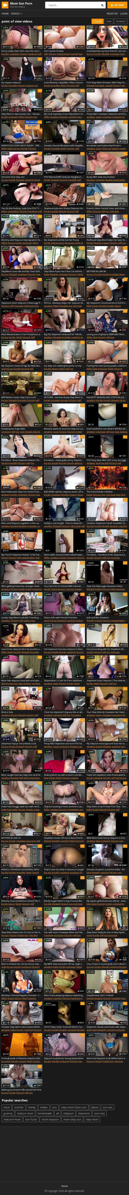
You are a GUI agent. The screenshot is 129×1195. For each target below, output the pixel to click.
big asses (69, 242)
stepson (68, 1113)
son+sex (99, 1113)
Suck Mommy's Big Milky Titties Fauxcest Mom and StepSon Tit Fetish (64, 82)
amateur (54, 116)
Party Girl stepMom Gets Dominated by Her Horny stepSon (107, 774)
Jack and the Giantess (98, 617)
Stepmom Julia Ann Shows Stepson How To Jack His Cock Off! (64, 208)
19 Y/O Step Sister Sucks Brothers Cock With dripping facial (64, 1026)
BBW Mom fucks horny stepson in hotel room (107, 837)
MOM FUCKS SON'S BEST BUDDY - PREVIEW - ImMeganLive (21, 145)
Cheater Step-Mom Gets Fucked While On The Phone (21, 1026)
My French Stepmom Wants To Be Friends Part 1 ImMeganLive (21, 554)
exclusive (13, 116)
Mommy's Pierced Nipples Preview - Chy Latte (21, 995)
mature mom (25, 1113)
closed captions (74, 463)
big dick (5, 53)
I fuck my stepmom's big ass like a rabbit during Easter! (64, 712)
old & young (29, 777)
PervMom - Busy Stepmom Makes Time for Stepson (21, 460)
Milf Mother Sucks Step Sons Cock (18, 397)
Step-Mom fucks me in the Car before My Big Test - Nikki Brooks (64, 271)
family (32, 1107)
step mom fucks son (74, 1107)
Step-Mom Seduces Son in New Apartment (107, 932)
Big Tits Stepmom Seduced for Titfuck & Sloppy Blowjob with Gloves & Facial (64, 334)
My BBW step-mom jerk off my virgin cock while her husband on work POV (64, 963)
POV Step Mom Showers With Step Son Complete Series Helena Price (107, 82)
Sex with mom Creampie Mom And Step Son (64, 932)
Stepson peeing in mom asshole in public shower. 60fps (64, 806)
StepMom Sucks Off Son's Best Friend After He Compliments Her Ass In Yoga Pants (64, 837)
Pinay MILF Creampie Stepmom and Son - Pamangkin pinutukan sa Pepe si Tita (107, 113)
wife (46, 53)
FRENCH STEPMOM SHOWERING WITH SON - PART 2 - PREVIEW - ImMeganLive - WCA (21, 869)
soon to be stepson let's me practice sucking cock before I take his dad (21, 649)
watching (83, 53)
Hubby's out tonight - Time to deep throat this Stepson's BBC (64, 523)
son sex (107, 1107)
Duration (120, 21)
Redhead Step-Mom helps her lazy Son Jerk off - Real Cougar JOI (107, 239)
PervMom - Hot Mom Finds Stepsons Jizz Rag (107, 554)
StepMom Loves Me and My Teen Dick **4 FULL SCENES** (21, 271)
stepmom (84, 1113)
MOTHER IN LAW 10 (10, 837)
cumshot (72, 116)
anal (3, 368)
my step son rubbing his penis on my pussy (64, 365)
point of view (81, 242)
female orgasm (41, 179)
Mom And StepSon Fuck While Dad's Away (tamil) (107, 1058)
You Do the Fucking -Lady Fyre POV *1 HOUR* (21, 208)
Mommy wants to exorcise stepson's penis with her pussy (64, 428)
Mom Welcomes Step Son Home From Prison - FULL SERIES (21, 491)
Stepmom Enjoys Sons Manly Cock (18, 743)
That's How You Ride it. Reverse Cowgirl (64, 869)
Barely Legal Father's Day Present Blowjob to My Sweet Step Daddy (64, 900)
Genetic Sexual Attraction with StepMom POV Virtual (64, 145)
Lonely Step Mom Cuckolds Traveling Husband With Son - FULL (21, 617)
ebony (117, 305)
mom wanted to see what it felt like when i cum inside (107, 428)
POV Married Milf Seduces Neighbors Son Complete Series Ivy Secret (64, 176)
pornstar (77, 305)
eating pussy (57, 242)
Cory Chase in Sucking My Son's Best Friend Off (107, 963)
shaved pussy (58, 589)
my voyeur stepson (11, 82)
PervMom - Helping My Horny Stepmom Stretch (64, 460)
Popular (97, 21)
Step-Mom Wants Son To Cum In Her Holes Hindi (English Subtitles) (21, 932)
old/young (29, 305)
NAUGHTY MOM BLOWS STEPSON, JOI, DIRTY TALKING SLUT (107, 397)
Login (123, 13)
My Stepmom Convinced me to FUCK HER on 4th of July (107, 302)
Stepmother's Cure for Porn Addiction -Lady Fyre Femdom (64, 680)
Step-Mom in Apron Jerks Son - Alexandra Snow (21, 113)
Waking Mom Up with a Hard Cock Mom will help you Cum (64, 774)
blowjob (105, 53)
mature (30, 85)
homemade (45, 1113)
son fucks (31, 1119)
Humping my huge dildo (13, 428)
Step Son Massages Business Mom (104, 586)
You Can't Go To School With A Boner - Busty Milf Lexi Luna (64, 586)
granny (8, 1113)
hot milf (74, 53)
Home (5, 13)
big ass (52, 53)
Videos (17, 13)
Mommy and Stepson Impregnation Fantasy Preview (21, 239)
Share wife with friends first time (60, 617)
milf (40, 53)
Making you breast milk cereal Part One (21, 1089)
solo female (26, 431)
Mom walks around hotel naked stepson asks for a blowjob (64, 554)
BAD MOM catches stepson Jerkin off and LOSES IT (64, 491)
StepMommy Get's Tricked (100, 995)
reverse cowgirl (74, 589)
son (54, 1107)
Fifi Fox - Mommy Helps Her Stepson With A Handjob (64, 302)
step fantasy (39, 431)
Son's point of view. (54, 50)
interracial (75, 526)
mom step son (72, 1119)
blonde (62, 211)
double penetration (115, 179)
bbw (89, 305)
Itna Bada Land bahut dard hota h (104, 145)
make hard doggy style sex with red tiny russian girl (21, 806)
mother (19, 1107)
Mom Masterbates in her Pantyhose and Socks (21, 334)
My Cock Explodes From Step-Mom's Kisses (64, 113)
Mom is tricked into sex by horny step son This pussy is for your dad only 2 (21, 963)
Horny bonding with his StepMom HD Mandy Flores (107, 649)
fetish (63, 85)
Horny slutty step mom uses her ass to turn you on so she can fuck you (21, 50)
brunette (12, 85)
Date (109, 21)
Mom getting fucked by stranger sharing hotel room (21, 586)
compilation (13, 211)
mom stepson (50, 1119)
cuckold (108, 85)
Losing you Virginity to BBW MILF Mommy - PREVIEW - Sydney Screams (107, 334)
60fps (47, 116)
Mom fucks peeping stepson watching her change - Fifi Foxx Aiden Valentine (64, 995)
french (4, 557)
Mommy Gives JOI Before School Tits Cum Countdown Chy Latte (21, 900)
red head (110, 494)
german (64, 400)
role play (114, 211)
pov (36, 85)
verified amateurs (41, 683)
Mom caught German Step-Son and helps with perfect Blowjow (21, 774)
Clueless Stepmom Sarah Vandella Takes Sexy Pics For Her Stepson (107, 523)
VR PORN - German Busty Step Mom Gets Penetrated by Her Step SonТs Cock (64, 397)
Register (112, 13)
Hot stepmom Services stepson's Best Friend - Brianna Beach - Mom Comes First (64, 649)
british (28, 589)
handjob (72, 179)
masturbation (28, 557)
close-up (106, 148)
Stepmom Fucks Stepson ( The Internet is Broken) (107, 680)
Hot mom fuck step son (13, 176)
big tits (97, 53)
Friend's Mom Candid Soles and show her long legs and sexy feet (107, 208)
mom (7, 1107)
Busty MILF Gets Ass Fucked (101, 176)
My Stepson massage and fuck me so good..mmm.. (107, 743)
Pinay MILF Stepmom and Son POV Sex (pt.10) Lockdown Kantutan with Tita (64, 743)
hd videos (76, 715)
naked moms (63, 53)
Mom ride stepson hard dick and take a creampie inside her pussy (21, 680)
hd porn (23, 53)
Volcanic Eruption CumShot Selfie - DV (106, 869)
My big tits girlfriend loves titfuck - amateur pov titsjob (107, 900)
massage (19, 305)
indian (79, 431)
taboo (94, 1107)
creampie (14, 53)
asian (99, 116)
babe (10, 148)
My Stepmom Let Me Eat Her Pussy (61, 239)
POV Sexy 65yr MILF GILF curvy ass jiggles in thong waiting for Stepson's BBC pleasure (107, 460)
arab (3, 966)
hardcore (32, 53)
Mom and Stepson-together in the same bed (21, 523)
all (57, 1113)
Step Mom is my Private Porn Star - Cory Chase (107, 806)
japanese (124, 274)
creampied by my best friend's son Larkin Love (107, 50)
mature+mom (12, 1119)
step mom (92, 1119)
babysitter (12, 809)
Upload (117, 5)
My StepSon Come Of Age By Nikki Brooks (21, 365)
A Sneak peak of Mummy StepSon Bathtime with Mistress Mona (21, 1058)
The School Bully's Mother (100, 491)
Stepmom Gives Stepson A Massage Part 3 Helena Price (21, 302)
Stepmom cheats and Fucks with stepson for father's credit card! (107, 1026)
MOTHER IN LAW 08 (96, 271)
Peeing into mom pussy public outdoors (107, 365)
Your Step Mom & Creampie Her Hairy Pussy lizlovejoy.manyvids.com (107, 712)
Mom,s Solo (7, 712)
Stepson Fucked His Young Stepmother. (64, 1058)
